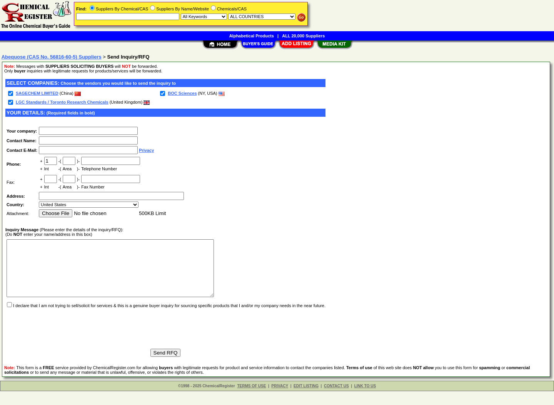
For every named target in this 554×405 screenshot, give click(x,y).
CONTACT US (336, 400)
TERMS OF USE (251, 400)
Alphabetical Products (251, 36)
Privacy (146, 150)
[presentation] (63, 339)
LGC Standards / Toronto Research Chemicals (62, 102)
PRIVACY (279, 400)
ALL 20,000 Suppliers (303, 36)
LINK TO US (365, 400)
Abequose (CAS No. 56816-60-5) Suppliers (52, 57)
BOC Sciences (182, 93)
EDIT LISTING (306, 400)
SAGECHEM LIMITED (37, 93)
